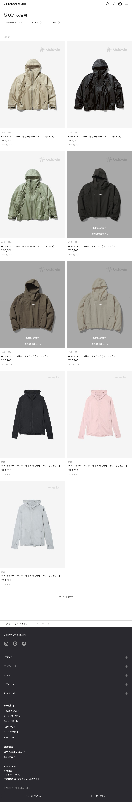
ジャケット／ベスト (14, 22)
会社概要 (10, 757)
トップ (5, 624)
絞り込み (33, 796)
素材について (10, 737)
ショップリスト (11, 721)
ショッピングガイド (13, 715)
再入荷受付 (101, 229)
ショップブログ (11, 732)
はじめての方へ (12, 710)
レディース (52, 22)
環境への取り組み (14, 751)
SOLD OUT (99, 196)
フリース (34, 22)
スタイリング (10, 726)
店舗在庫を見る (101, 235)
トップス (14, 624)
